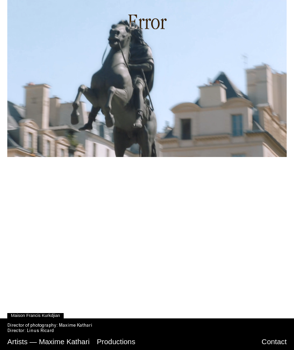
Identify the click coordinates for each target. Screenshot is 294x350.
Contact (274, 341)
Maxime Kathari (64, 341)
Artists (17, 341)
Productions (116, 341)
